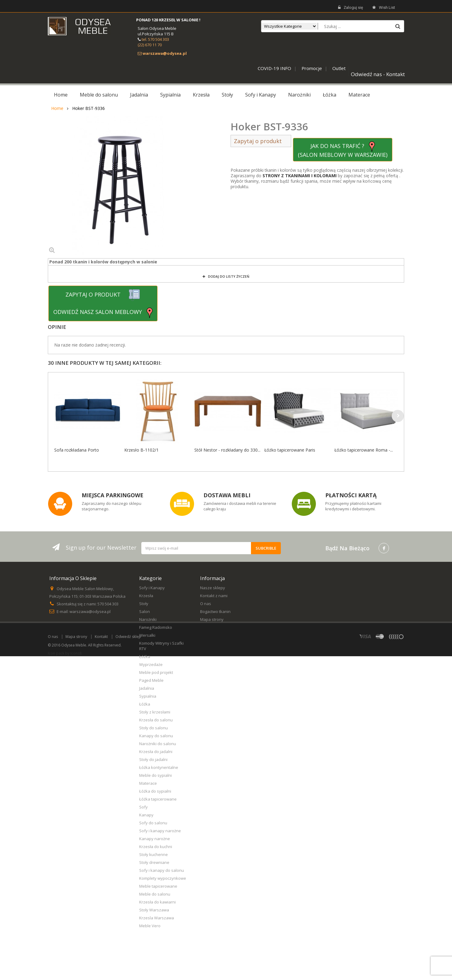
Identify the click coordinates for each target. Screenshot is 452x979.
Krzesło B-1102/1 (141, 450)
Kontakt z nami (214, 595)
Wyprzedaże (151, 664)
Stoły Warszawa (154, 910)
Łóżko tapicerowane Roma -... (363, 450)
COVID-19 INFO (274, 68)
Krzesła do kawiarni (157, 902)
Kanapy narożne (154, 838)
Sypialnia (147, 696)
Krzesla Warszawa (156, 918)
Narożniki (148, 619)
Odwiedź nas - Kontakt (378, 74)
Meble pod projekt (156, 672)
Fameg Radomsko (155, 627)
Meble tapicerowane (158, 886)
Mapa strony (212, 619)
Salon (144, 611)
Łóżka (144, 656)
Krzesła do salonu (156, 720)
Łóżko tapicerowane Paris (289, 450)
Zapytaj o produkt (261, 141)
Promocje (312, 68)
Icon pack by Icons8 (65, 976)
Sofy (143, 807)
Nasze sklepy (212, 587)
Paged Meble (151, 680)
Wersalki (147, 635)
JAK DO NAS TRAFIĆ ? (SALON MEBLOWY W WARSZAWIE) (342, 149)
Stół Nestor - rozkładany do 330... (227, 450)
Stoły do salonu (153, 728)
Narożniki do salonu (157, 743)
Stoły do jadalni (153, 759)
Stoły (143, 603)
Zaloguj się (350, 8)
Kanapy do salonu (156, 735)
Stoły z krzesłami (154, 712)
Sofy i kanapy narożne (160, 830)
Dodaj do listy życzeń (228, 276)
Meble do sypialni (155, 775)
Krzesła (146, 595)
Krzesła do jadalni (155, 751)
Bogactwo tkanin (215, 611)
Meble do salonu (154, 894)
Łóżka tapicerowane (158, 799)
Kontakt (101, 959)
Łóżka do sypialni (155, 791)
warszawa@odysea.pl (90, 611)
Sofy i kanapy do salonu (161, 870)
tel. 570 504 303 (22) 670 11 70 (153, 42)
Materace (148, 783)
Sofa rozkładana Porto (76, 450)
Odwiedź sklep (128, 959)
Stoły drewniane (154, 862)
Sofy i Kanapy (152, 587)
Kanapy (146, 815)
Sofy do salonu (153, 823)
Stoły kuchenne (153, 854)
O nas (205, 603)
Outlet (339, 68)
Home (57, 108)
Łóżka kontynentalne (158, 767)
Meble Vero (150, 925)
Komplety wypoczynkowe (162, 878)
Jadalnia (146, 688)
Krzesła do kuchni (155, 846)
